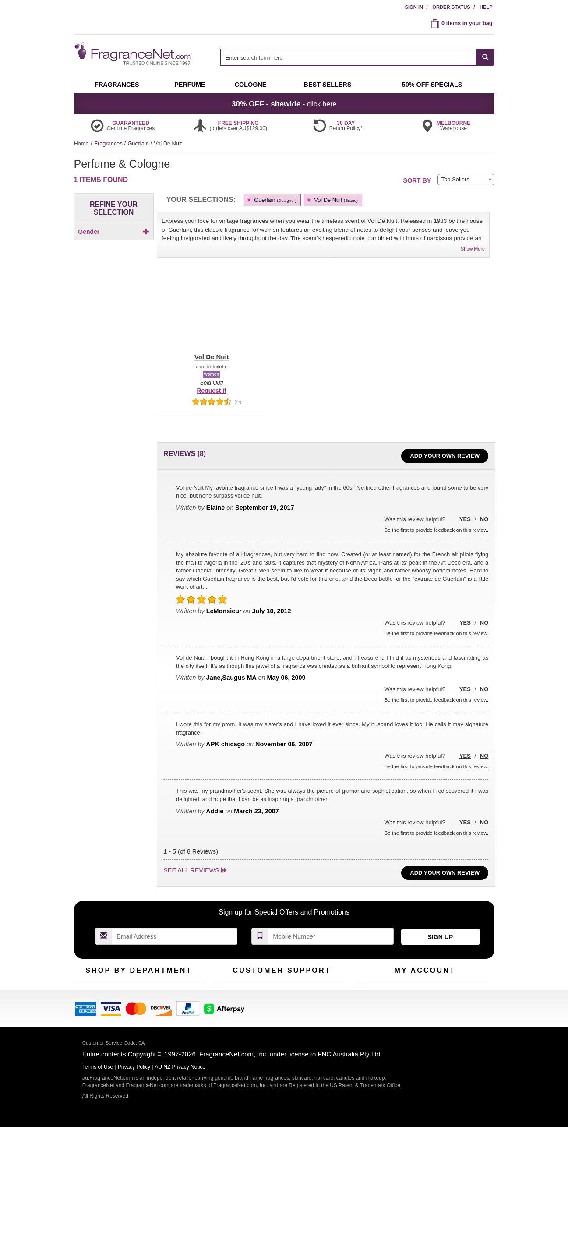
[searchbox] (348, 57)
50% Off (130, 995)
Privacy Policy (134, 1179)
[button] (212, 312)
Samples (131, 1008)
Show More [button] (473, 248)
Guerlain (138, 143)
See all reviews (191, 870)
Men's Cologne (90, 1030)
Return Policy (279, 995)
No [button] (484, 519)
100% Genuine (327, 995)
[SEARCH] (485, 57)
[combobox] (357, 57)
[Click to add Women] (114, 247)
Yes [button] (465, 519)
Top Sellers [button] (455, 179)
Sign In (414, 7)
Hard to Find (181, 1035)
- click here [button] (284, 103)
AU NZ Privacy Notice (180, 1179)
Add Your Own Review (445, 455)
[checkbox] (114, 247)
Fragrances (109, 143)
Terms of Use (325, 1008)
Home (81, 143)
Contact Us (228, 1008)
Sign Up (440, 936)
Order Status (451, 7)
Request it (211, 390)
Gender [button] (113, 231)
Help (486, 7)
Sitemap (319, 1022)
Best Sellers (135, 1022)
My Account (372, 995)
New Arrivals (181, 1008)
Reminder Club (424, 1008)
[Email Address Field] (174, 936)
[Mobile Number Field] (331, 936)
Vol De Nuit (332, 200)
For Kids (176, 995)
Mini (171, 1022)
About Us (226, 1022)
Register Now (375, 1008)
